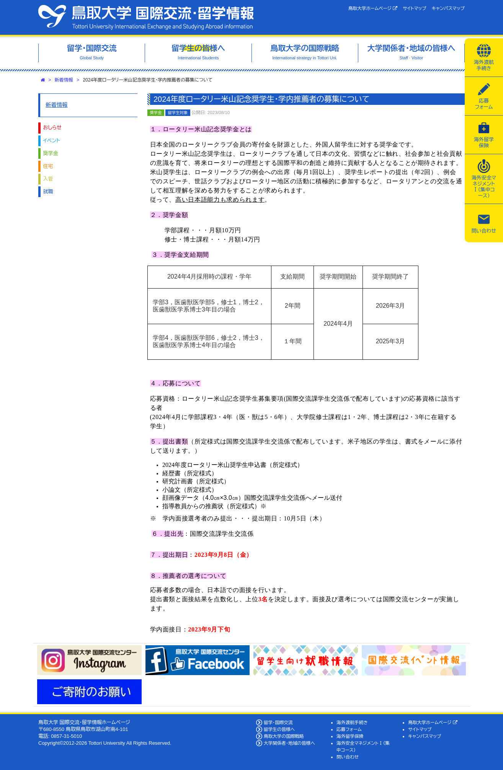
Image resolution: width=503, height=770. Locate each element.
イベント (51, 141)
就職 (48, 191)
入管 (48, 179)
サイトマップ (414, 8)
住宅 (48, 166)
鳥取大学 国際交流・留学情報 (145, 17)
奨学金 (50, 153)
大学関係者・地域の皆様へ (289, 743)
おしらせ (52, 128)
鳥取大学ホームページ (373, 8)
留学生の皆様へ (279, 729)
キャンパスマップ (448, 8)
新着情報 (64, 80)
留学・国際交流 (278, 722)
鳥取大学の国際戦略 (284, 736)
